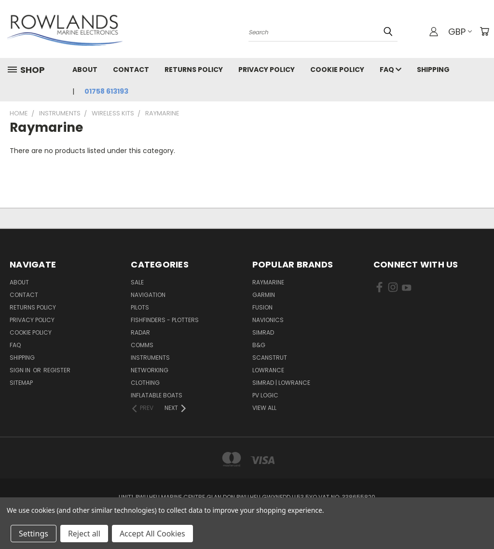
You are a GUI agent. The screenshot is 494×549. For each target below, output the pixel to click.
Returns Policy (194, 69)
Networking (149, 370)
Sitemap (21, 383)
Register (56, 370)
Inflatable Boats (156, 395)
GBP (460, 32)
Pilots (140, 307)
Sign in (21, 370)
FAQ (390, 69)
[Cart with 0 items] (484, 31)
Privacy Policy (266, 69)
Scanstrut (269, 357)
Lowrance (268, 370)
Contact (131, 69)
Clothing (145, 383)
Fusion (262, 307)
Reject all (84, 533)
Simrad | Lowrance (281, 383)
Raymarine (268, 282)
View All (264, 408)
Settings (33, 533)
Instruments (150, 357)
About (84, 69)
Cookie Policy (337, 69)
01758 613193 (106, 91)
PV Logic (265, 395)
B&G (258, 345)
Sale (137, 282)
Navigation (148, 295)
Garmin (263, 295)
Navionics (268, 320)
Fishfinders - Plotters (165, 320)
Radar (140, 332)
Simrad (263, 332)
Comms (142, 345)
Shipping (433, 69)
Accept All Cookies (152, 533)
